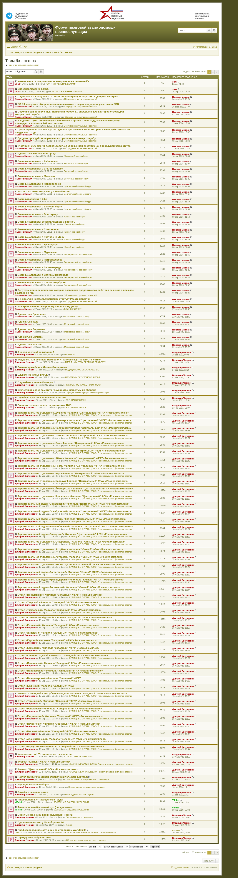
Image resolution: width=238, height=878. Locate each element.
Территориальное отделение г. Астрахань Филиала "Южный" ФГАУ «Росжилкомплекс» (70, 556)
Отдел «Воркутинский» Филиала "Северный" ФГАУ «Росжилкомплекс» (61, 746)
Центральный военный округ (77, 186)
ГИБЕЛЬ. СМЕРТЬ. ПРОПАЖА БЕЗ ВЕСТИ (85, 362)
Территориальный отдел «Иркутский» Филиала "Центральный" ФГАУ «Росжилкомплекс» (72, 519)
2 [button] (213, 72)
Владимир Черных (24, 354)
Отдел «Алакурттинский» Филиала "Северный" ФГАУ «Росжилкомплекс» (62, 739)
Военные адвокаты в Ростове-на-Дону (41, 237)
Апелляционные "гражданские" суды (40, 799)
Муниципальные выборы (33, 784)
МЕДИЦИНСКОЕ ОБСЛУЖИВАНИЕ (82, 370)
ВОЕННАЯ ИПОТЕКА (76, 400)
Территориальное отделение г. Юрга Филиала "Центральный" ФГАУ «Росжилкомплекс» (71, 473)
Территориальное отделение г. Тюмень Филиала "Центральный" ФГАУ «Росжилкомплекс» (73, 435)
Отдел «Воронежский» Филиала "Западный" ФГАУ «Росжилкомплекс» (60, 670)
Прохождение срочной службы (79, 794)
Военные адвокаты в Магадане (36, 176)
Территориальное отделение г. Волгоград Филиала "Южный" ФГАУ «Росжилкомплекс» (70, 564)
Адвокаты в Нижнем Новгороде (37, 153)
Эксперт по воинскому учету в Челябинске (43, 191)
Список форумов (33, 867)
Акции (69, 825)
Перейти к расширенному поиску (23, 65)
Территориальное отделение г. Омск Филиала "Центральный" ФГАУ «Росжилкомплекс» (71, 443)
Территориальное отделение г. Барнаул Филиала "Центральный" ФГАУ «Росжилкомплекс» (73, 481)
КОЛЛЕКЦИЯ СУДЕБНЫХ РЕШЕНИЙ (71, 802)
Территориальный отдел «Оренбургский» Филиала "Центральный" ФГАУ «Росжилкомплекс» (74, 511)
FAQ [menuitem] (25, 47)
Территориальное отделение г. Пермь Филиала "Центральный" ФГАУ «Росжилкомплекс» (72, 465)
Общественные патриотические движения (86, 840)
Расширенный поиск (214, 30)
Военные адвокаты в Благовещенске (40, 168)
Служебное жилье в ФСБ (33, 374)
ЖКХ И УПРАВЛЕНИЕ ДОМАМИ (61, 84)
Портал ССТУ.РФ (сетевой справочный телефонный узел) (53, 776)
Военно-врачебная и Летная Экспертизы (42, 367)
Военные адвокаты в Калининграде (39, 267)
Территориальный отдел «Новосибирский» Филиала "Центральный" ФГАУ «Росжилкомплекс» (75, 526)
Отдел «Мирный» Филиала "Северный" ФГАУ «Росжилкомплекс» (57, 731)
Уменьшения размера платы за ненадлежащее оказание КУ (53, 81)
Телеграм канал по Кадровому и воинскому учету (48, 306)
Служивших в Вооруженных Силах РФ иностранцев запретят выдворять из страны (68, 96)
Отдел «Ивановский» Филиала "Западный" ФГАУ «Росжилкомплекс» (59, 663)
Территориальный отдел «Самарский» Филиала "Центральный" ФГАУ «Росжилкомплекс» (72, 534)
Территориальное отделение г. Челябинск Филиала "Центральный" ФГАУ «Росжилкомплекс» (74, 428)
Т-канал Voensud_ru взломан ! (36, 352)
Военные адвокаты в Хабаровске (38, 161)
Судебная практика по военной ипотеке (42, 397)
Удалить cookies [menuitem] (181, 867)
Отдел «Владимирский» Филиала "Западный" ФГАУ (49, 678)
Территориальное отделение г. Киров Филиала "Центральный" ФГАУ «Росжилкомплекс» (71, 450)
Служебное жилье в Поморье (35, 382)
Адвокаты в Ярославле (32, 314)
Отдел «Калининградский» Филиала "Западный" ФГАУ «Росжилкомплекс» (63, 655)
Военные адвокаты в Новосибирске (39, 183)
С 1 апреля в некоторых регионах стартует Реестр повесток (54, 299)
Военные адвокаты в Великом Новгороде (43, 274)
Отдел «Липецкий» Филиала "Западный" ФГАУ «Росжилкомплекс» (58, 632)
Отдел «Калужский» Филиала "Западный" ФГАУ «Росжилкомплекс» (59, 648)
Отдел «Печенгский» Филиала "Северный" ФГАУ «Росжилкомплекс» (59, 723)
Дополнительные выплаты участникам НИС (44, 405)
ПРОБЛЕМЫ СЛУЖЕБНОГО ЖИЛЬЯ (82, 377)
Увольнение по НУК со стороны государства (44, 754)
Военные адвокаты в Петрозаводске (40, 259)
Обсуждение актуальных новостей (80, 99)
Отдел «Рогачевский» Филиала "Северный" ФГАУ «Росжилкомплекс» (60, 708)
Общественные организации (79, 817)
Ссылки (14, 47)
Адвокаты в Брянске (30, 336)
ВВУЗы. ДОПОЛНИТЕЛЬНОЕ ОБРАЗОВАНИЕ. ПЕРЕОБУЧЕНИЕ (85, 832)
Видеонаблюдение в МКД (33, 89)
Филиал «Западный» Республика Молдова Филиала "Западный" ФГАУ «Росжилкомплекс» (72, 693)
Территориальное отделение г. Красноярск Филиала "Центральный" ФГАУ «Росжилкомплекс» (75, 496)
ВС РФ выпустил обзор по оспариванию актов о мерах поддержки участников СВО (68, 104)
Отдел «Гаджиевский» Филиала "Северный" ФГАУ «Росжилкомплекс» (60, 716)
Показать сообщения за (83, 846)
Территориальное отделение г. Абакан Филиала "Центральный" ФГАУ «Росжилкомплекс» (72, 458)
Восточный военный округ (76, 163)
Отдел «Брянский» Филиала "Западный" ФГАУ (46, 685)
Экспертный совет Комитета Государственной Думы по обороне (57, 390)
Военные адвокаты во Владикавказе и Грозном (46, 221)
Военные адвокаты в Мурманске (37, 252)
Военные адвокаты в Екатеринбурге (40, 206)
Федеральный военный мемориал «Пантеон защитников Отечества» (59, 359)
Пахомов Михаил (23, 99)
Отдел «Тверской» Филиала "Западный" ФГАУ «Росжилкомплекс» (58, 602)
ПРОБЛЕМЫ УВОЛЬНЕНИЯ (79, 757)
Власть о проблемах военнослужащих (86, 787)
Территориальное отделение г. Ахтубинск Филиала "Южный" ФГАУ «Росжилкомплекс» (70, 549)
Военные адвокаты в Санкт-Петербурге (42, 282)
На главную (16, 867)
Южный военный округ (74, 217)
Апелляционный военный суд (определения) (45, 807)
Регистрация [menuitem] (201, 47)
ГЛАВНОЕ (70, 354)
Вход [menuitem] (214, 47)
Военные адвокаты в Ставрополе (38, 229)
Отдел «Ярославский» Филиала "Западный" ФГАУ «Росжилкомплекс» (60, 594)
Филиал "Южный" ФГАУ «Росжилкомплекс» (44, 761)
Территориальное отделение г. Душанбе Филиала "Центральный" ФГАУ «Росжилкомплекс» (73, 412)
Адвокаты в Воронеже (31, 329)
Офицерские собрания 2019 (34, 837)
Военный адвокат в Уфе (32, 199)
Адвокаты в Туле (28, 321)
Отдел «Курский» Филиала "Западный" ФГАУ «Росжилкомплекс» (57, 640)
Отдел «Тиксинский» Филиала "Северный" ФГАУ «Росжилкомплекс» (59, 701)
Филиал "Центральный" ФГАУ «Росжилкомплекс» (48, 769)
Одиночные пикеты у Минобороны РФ (41, 822)
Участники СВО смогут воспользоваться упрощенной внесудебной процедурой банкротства (74, 146)
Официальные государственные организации (87, 392)
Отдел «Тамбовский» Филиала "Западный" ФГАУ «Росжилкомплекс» (59, 610)
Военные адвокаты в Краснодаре (38, 244)
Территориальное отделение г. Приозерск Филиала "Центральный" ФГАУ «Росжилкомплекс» (74, 420)
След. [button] (217, 72)
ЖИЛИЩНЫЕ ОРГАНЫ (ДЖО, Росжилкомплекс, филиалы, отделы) (100, 415)
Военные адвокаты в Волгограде (38, 214)
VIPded (18, 802)
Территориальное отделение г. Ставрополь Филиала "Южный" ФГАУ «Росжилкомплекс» (71, 541)
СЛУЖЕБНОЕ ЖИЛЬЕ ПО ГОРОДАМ (83, 385)
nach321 (19, 832)
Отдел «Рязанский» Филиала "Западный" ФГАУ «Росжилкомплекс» (58, 625)
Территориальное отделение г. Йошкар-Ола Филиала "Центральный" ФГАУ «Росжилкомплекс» (75, 488)
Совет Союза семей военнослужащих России (45, 814)
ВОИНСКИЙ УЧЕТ (72, 309)
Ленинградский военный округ (78, 255)
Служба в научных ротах (33, 792)
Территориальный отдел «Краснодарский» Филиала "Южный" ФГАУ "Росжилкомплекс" (71, 579)
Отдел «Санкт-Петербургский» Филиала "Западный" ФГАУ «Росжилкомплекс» (65, 617)
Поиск (209, 30)
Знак (17, 84)
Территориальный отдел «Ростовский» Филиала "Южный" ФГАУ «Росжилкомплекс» (69, 587)
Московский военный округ (76, 156)
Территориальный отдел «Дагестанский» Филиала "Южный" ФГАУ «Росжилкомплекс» (70, 572)
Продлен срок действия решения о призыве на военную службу (57, 138)
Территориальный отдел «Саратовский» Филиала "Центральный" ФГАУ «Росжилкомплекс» (73, 503)
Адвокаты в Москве (29, 344)
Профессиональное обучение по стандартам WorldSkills (52, 830)
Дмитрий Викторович (26, 415)
